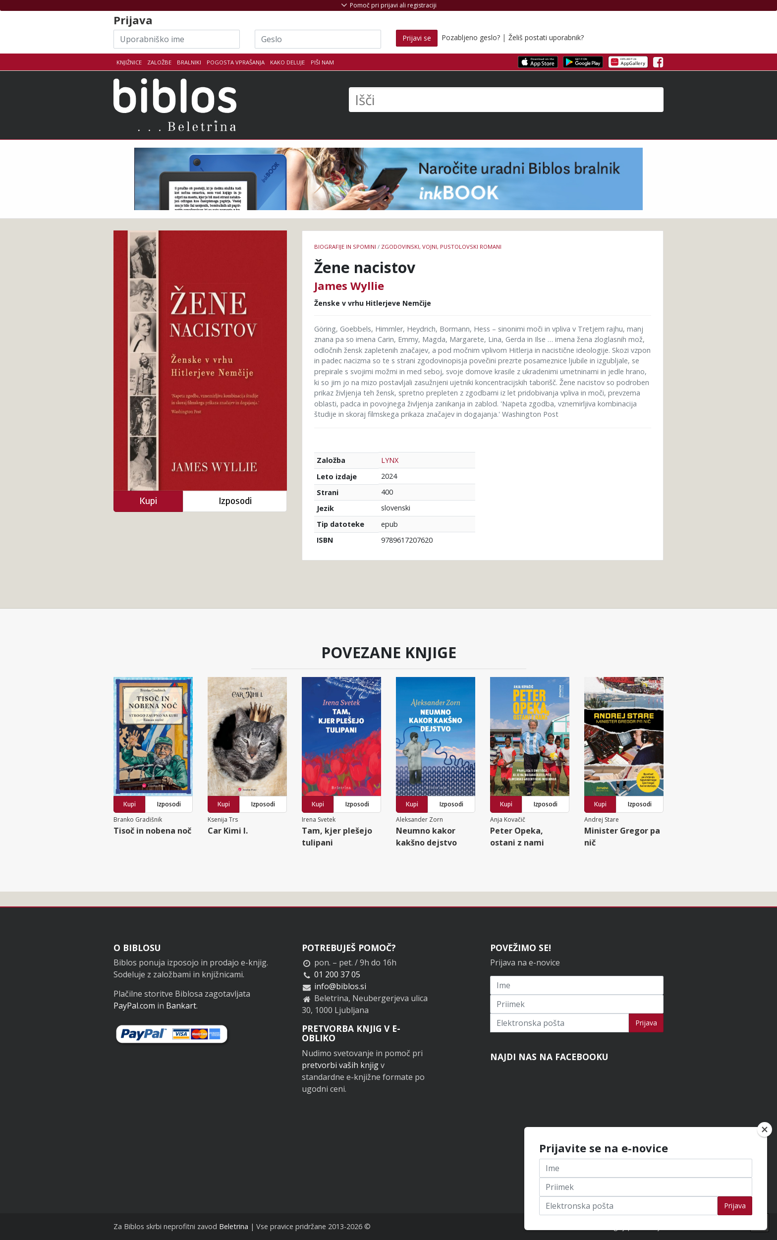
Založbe (159, 62)
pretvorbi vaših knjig (340, 1065)
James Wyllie (349, 285)
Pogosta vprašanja (236, 62)
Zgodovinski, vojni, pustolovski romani (441, 246)
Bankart (181, 1005)
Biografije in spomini (345, 246)
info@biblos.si (340, 986)
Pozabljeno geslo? (471, 37)
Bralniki (189, 62)
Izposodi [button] (235, 501)
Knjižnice (129, 62)
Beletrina (233, 1226)
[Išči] (506, 99)
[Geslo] (318, 39)
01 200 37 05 (337, 974)
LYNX (389, 460)
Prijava (646, 1022)
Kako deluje (287, 62)
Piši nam (322, 62)
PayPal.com (134, 1005)
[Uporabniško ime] (176, 39)
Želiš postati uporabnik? (546, 37)
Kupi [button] (148, 501)
